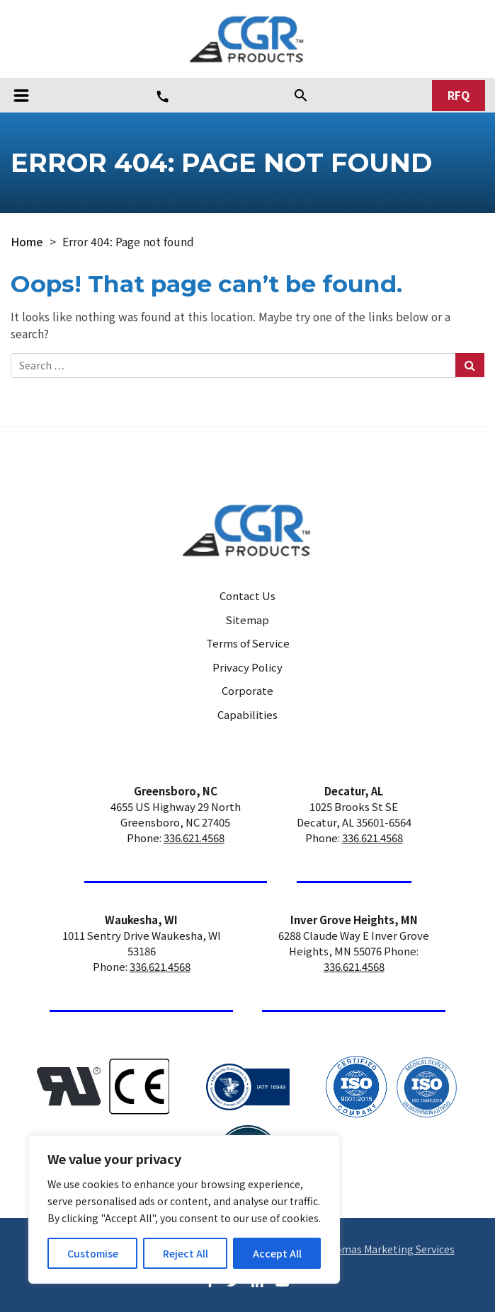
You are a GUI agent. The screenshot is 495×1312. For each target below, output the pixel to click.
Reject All (185, 1253)
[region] (184, 1209)
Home (27, 242)
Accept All (277, 1253)
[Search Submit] (469, 364)
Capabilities (247, 714)
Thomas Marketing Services (388, 1249)
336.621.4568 (194, 837)
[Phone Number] (162, 96)
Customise (92, 1253)
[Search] (300, 94)
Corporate (247, 690)
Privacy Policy (247, 667)
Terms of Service (248, 642)
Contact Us (247, 595)
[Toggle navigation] (21, 95)
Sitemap (247, 619)
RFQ (459, 95)
